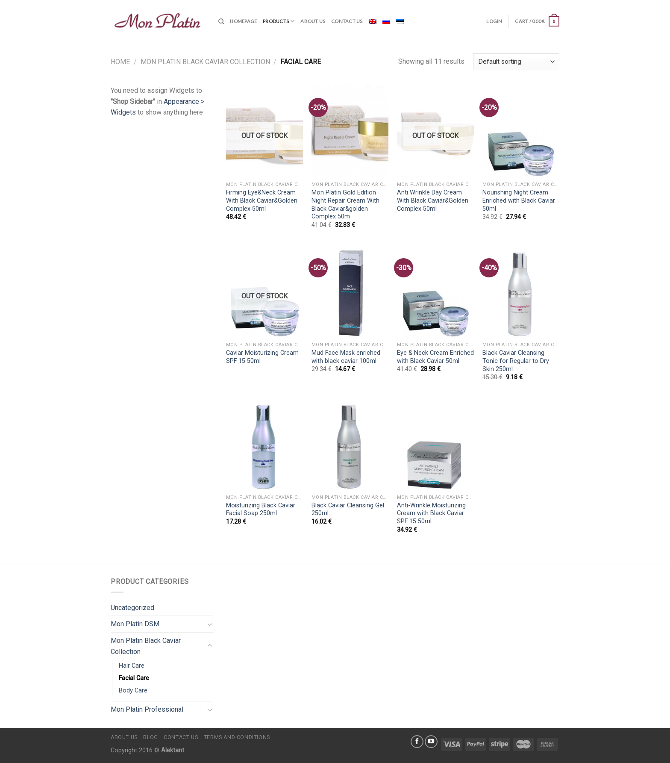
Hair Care (131, 665)
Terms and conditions (237, 737)
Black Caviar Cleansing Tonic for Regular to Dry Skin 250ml (515, 360)
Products (278, 21)
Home (120, 62)
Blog (150, 737)
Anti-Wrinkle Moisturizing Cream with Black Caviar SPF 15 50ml (431, 513)
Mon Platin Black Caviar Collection (205, 62)
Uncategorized (132, 608)
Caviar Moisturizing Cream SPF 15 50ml (262, 357)
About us (312, 21)
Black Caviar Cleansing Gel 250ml (347, 509)
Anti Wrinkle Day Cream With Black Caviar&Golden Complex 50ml (432, 200)
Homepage (243, 21)
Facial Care (134, 678)
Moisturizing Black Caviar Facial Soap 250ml (260, 509)
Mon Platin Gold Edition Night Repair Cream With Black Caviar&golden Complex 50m (345, 204)
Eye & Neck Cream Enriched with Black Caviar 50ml (435, 357)
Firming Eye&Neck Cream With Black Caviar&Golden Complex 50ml (261, 200)
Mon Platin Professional (147, 709)
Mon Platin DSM (135, 624)
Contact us (346, 21)
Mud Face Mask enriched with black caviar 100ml (345, 357)
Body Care (133, 690)
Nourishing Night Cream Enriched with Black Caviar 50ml (518, 200)
